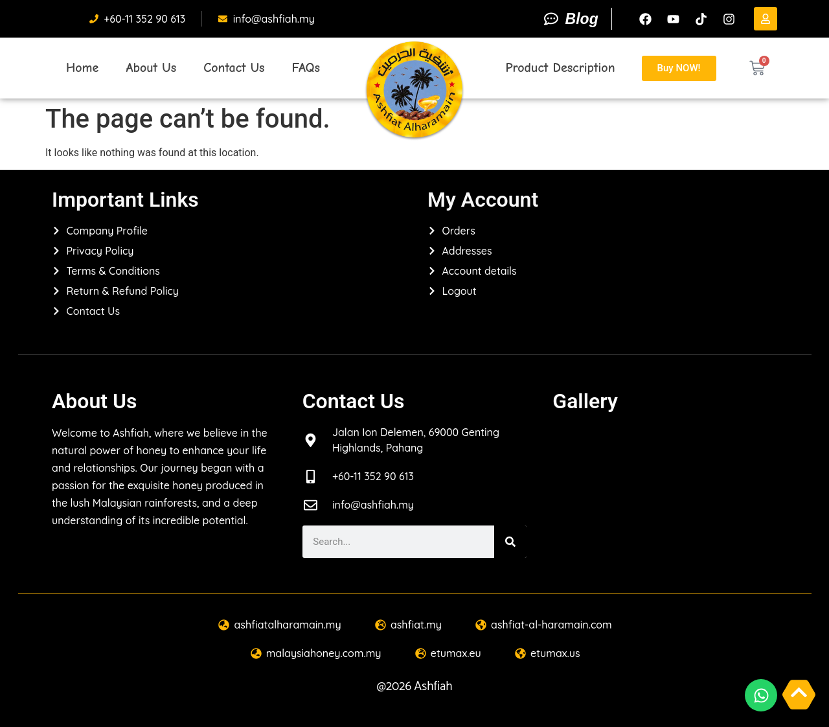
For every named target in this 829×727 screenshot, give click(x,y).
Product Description (560, 67)
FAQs (306, 67)
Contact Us (233, 67)
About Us (151, 67)
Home (82, 67)
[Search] (510, 541)
